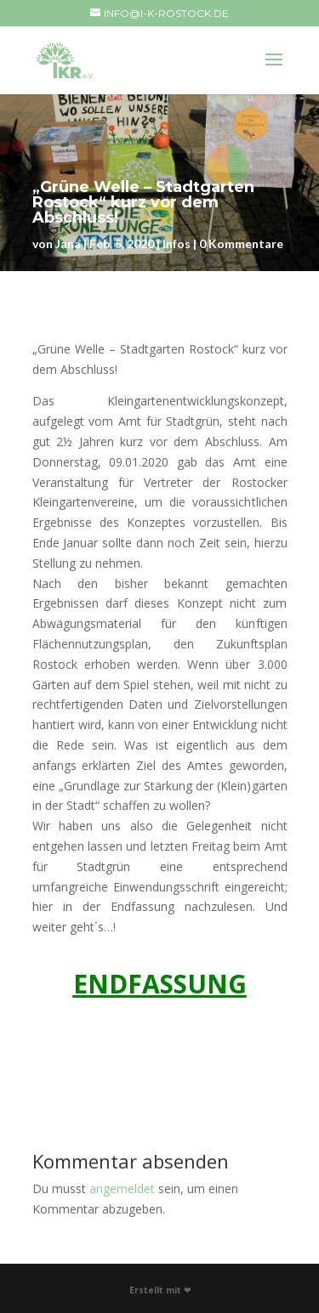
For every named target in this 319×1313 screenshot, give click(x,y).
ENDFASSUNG (160, 983)
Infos (176, 243)
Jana (68, 243)
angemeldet (122, 1188)
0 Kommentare (241, 243)
